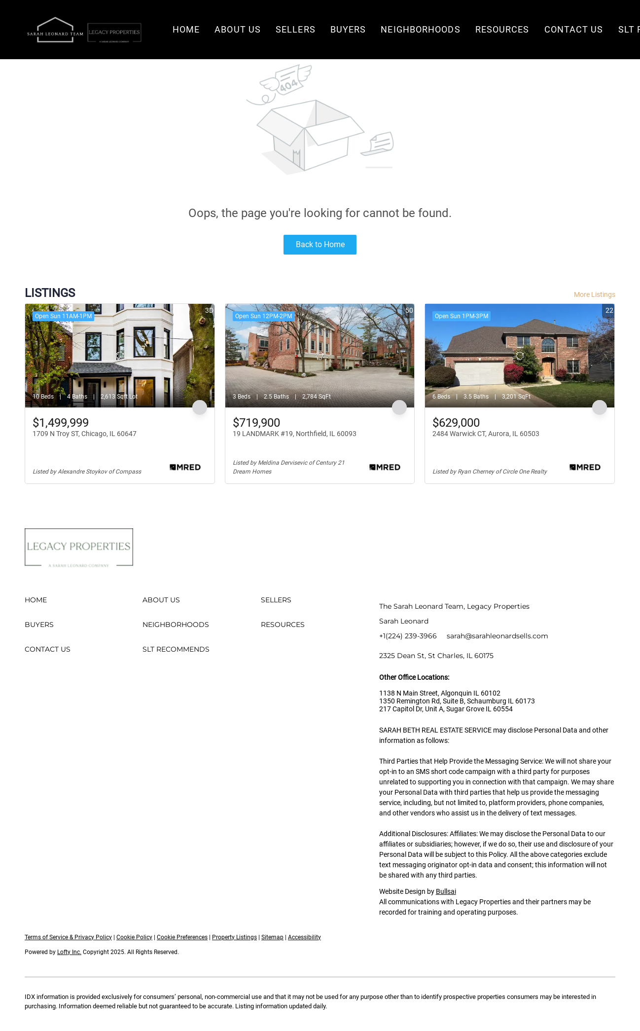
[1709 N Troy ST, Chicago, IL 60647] (119, 355)
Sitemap (272, 937)
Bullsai (446, 891)
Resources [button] (502, 29)
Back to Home (320, 244)
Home (186, 29)
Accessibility (304, 937)
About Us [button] (237, 29)
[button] (84, 29)
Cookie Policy (134, 937)
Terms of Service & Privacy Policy (68, 937)
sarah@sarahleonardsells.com (497, 635)
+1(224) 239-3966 (408, 635)
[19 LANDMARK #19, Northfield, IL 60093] (320, 355)
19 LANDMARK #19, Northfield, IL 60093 (294, 434)
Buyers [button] (348, 29)
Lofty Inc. (69, 952)
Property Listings (234, 937)
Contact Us (574, 29)
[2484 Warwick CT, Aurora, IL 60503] (519, 355)
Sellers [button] (296, 29)
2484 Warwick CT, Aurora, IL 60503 (485, 434)
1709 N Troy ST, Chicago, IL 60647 (85, 434)
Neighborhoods (420, 29)
